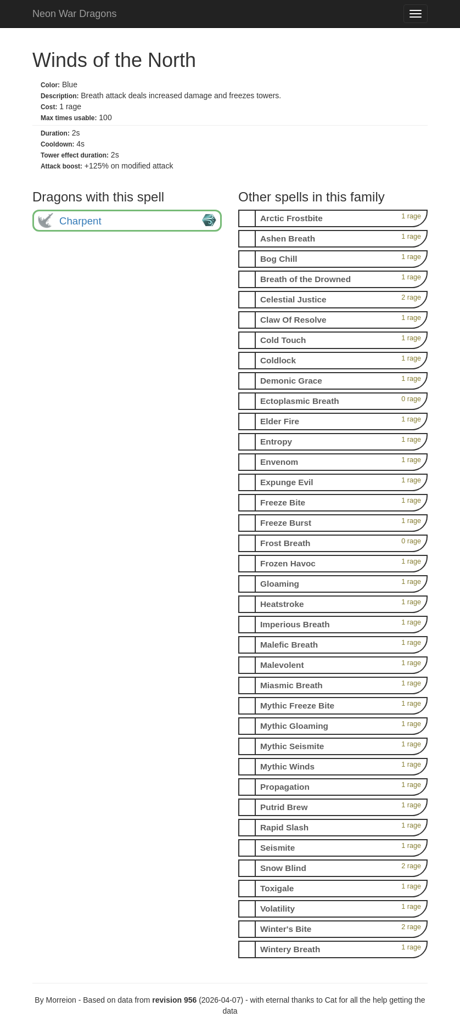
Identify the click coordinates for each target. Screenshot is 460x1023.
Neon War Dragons (74, 13)
